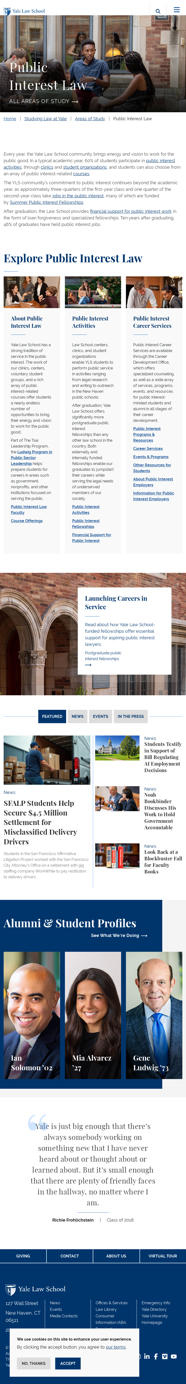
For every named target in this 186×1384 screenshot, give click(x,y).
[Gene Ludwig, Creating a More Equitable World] (154, 1015)
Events (56, 1309)
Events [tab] (100, 716)
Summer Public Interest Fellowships (46, 202)
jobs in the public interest (78, 195)
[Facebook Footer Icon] (156, 1356)
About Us (116, 1256)
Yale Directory (154, 1309)
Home (10, 118)
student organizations (85, 167)
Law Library (106, 1309)
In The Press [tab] (131, 716)
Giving (23, 1256)
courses (81, 173)
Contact (70, 1256)
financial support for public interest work (131, 211)
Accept (68, 1363)
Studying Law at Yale (45, 118)
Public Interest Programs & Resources (147, 434)
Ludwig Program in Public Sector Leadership (31, 458)
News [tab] (78, 716)
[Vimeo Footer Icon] (165, 1356)
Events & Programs (151, 457)
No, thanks (34, 1363)
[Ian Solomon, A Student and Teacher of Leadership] (32, 1015)
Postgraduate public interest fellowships (103, 658)
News (55, 1303)
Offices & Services (112, 1303)
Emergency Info (156, 1303)
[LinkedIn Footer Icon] (147, 1356)
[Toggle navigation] (177, 9)
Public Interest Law (132, 118)
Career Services (148, 448)
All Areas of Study (39, 101)
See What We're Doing (115, 935)
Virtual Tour (163, 1256)
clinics (47, 167)
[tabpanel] (93, 812)
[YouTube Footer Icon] (174, 1356)
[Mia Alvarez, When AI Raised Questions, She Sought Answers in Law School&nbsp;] (93, 1015)
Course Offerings (27, 521)
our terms (116, 1347)
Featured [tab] (52, 716)
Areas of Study (90, 118)
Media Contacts (64, 1316)
